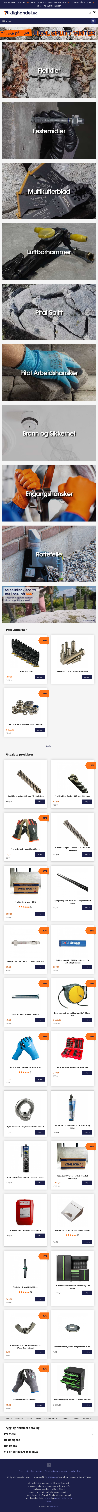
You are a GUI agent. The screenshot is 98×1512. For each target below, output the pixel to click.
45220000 (52, 1477)
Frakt (21, 1471)
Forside (8, 1418)
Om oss (29, 1418)
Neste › (49, 745)
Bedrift (38, 1418)
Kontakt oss (87, 1418)
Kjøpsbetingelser (34, 1471)
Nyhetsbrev (76, 1471)
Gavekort (65, 1418)
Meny (6, 21)
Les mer (47, 1498)
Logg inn (76, 1418)
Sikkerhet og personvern (56, 1471)
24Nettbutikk (54, 1506)
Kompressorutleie (51, 1418)
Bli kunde (19, 1418)
